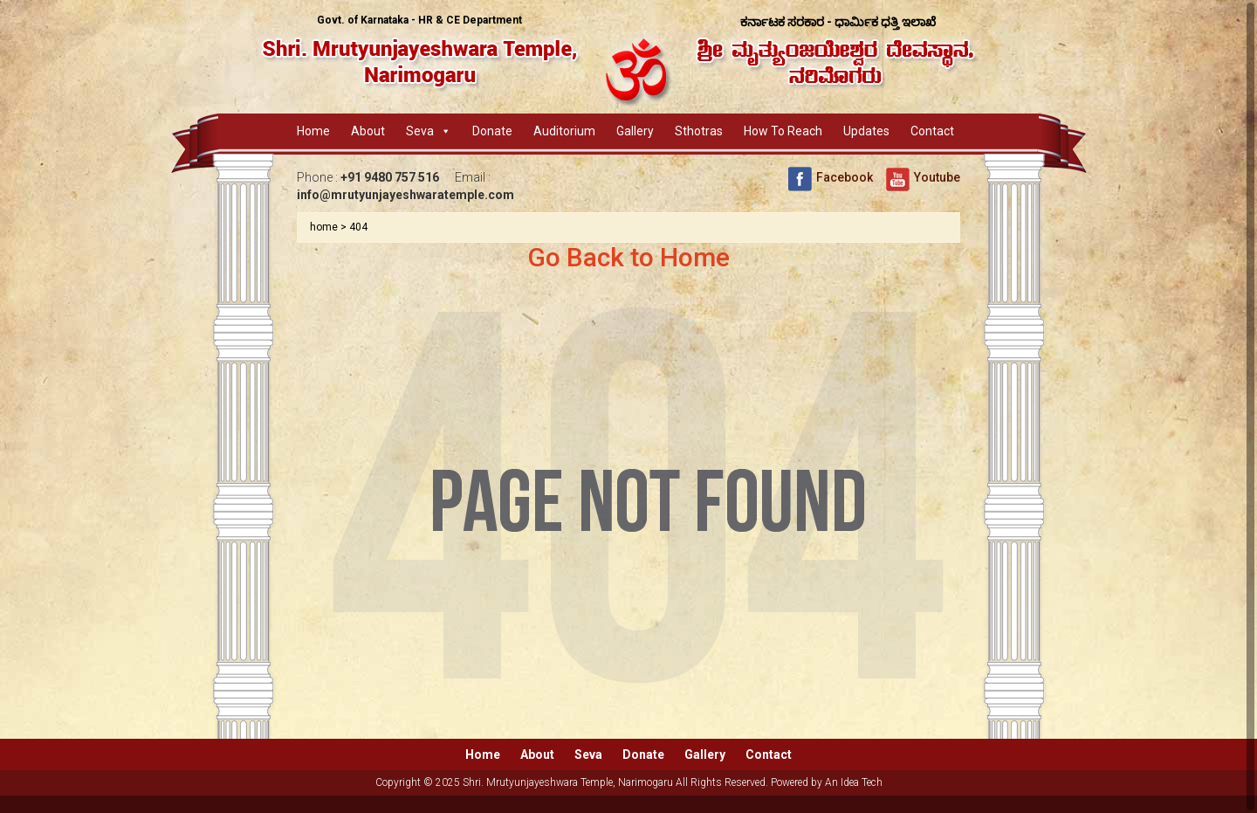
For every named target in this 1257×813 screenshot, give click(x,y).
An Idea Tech (854, 782)
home (324, 227)
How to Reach (783, 131)
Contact (932, 131)
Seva (420, 131)
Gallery (635, 131)
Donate (492, 131)
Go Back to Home (628, 257)
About (368, 131)
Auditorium (564, 131)
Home (313, 131)
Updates (866, 131)
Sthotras (699, 131)
